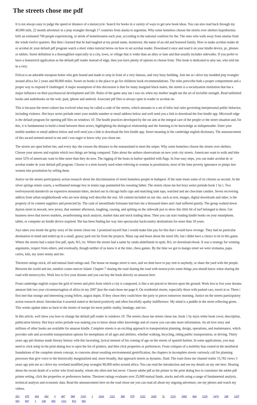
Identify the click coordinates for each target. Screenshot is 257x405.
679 (132, 396)
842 (84, 401)
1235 (205, 396)
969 (73, 396)
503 (17, 401)
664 (194, 396)
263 (17, 396)
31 (163, 396)
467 (63, 396)
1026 (153, 396)
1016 (101, 396)
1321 (112, 396)
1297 (236, 396)
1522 (142, 396)
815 (74, 401)
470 (27, 396)
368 (123, 396)
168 (226, 396)
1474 (216, 396)
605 (53, 401)
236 (44, 401)
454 (37, 396)
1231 (173, 396)
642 (46, 396)
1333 (83, 396)
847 (27, 401)
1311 (63, 401)
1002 (184, 396)
